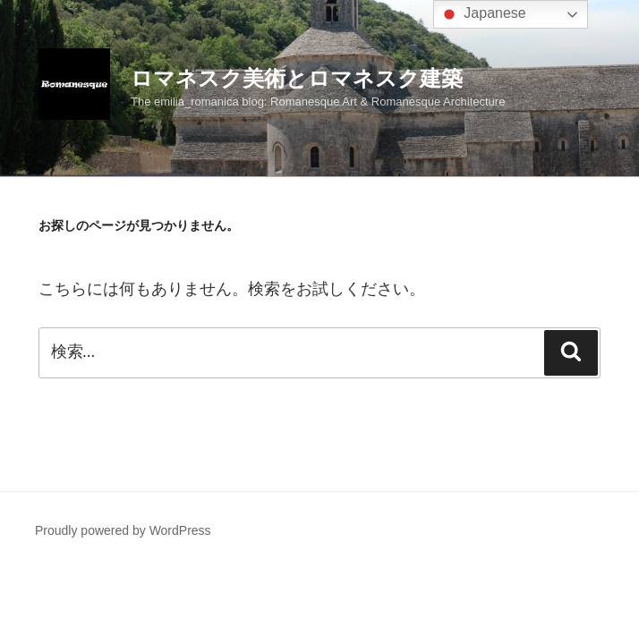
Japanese (482, 14)
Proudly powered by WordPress (123, 530)
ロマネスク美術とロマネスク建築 (297, 78)
